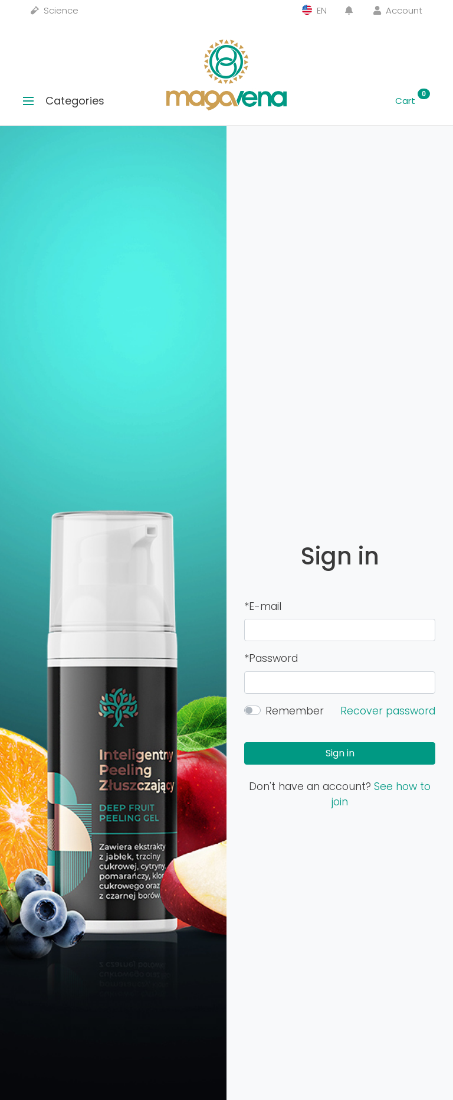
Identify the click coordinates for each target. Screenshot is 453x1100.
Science (54, 10)
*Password (271, 658)
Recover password (387, 711)
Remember (294, 711)
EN (314, 10)
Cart (412, 100)
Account (397, 10)
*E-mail (262, 606)
